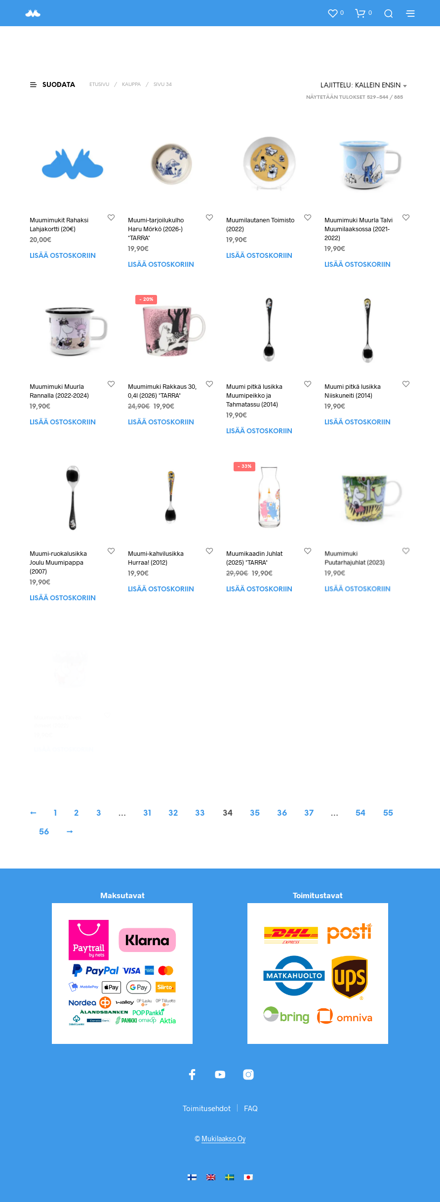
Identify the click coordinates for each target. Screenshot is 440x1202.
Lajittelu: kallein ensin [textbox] (360, 86)
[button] (335, 13)
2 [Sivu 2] (76, 813)
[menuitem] (192, 1176)
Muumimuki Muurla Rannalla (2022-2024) (59, 390)
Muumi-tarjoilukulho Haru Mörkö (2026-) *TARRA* (156, 229)
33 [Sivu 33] (200, 813)
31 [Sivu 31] (147, 813)
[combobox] (364, 86)
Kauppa (131, 84)
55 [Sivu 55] (388, 813)
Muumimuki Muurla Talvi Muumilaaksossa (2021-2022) (358, 229)
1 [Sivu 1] (55, 813)
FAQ (251, 1108)
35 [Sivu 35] (255, 813)
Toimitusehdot (207, 1108)
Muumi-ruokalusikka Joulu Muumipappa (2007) (59, 560)
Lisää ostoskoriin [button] (63, 256)
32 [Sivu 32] (173, 813)
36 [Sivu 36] (282, 813)
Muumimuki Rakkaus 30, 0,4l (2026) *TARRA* (162, 390)
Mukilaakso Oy (223, 1139)
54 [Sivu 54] (360, 813)
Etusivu (99, 84)
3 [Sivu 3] (98, 813)
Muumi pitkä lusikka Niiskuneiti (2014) (352, 390)
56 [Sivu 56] (44, 832)
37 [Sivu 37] (309, 813)
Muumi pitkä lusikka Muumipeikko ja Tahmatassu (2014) (254, 395)
